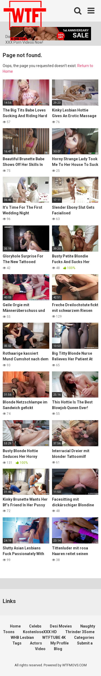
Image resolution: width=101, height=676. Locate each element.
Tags (17, 643)
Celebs (35, 626)
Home (15, 626)
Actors (36, 643)
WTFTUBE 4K (54, 637)
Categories (84, 637)
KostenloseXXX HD (40, 632)
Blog (58, 649)
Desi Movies (61, 626)
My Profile (59, 643)
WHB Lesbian (22, 637)
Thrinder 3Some (80, 632)
